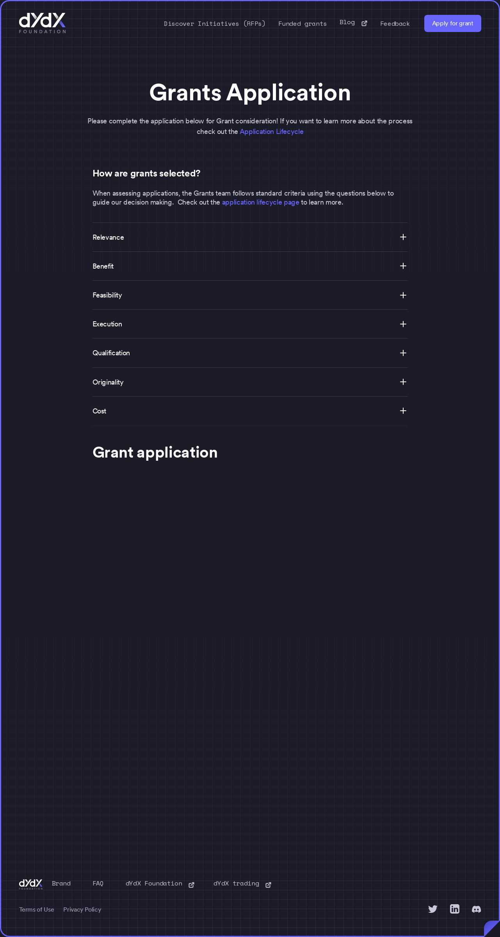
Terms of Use (36, 909)
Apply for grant (452, 23)
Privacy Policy (82, 909)
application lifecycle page (260, 202)
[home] (42, 23)
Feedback (395, 23)
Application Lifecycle (272, 131)
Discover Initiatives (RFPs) (215, 23)
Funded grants (302, 23)
